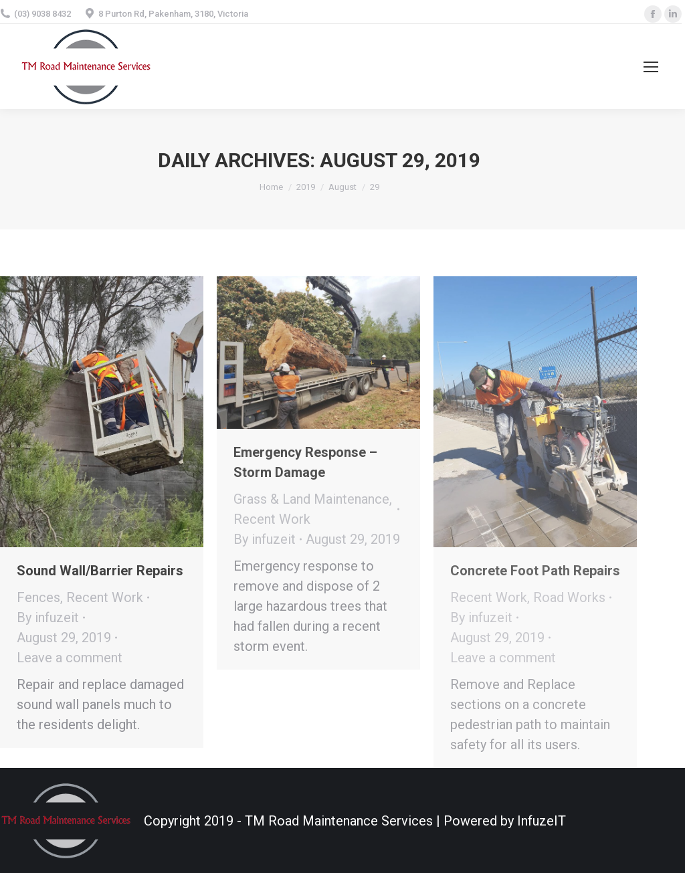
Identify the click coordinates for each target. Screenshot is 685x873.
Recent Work (104, 597)
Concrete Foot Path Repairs (535, 571)
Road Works (569, 597)
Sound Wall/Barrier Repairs (100, 571)
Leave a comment (69, 658)
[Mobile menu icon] (651, 67)
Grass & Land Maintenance (311, 499)
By (48, 617)
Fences (38, 597)
